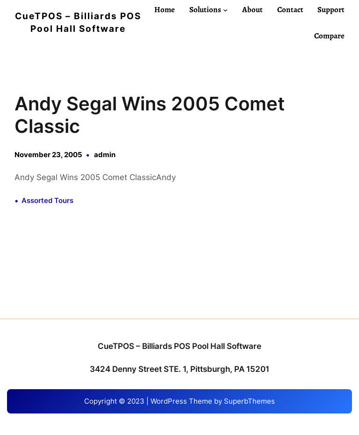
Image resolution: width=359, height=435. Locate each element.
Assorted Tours (47, 200)
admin (104, 154)
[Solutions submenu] (225, 9)
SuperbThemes (249, 401)
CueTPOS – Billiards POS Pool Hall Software (179, 346)
